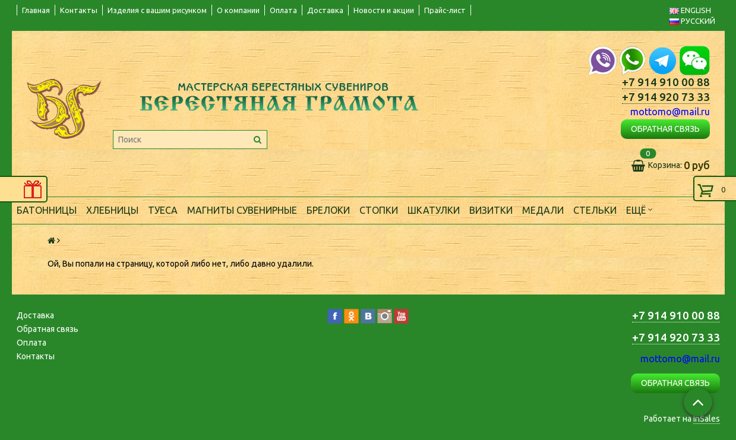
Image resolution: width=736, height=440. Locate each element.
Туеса (163, 210)
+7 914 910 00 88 (666, 82)
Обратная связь (47, 329)
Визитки (491, 210)
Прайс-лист (445, 10)
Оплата (283, 10)
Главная (36, 10)
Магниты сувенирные (242, 210)
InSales (706, 418)
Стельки (595, 210)
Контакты (78, 10)
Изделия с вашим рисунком (157, 10)
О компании (238, 10)
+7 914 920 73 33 (666, 97)
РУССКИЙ (692, 21)
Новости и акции (383, 10)
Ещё (639, 209)
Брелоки (328, 210)
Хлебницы (112, 210)
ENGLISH (690, 10)
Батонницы (47, 210)
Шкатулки (434, 210)
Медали (543, 210)
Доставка (325, 10)
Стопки (378, 210)
